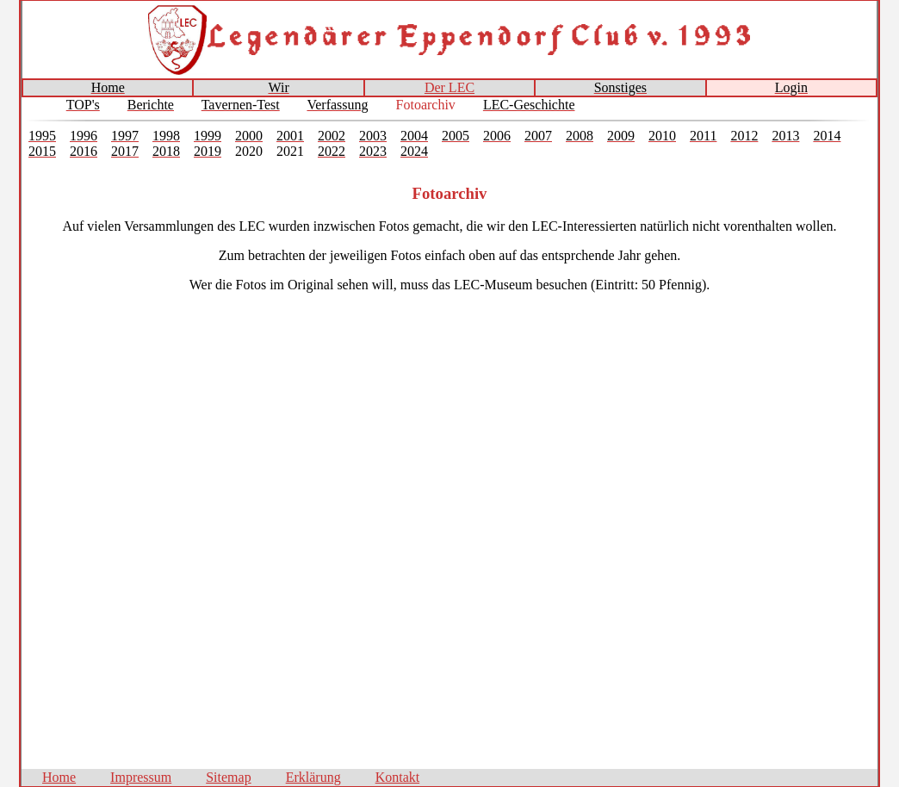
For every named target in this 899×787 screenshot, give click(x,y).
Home (59, 777)
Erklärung (313, 777)
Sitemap (228, 777)
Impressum (140, 777)
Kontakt (397, 777)
